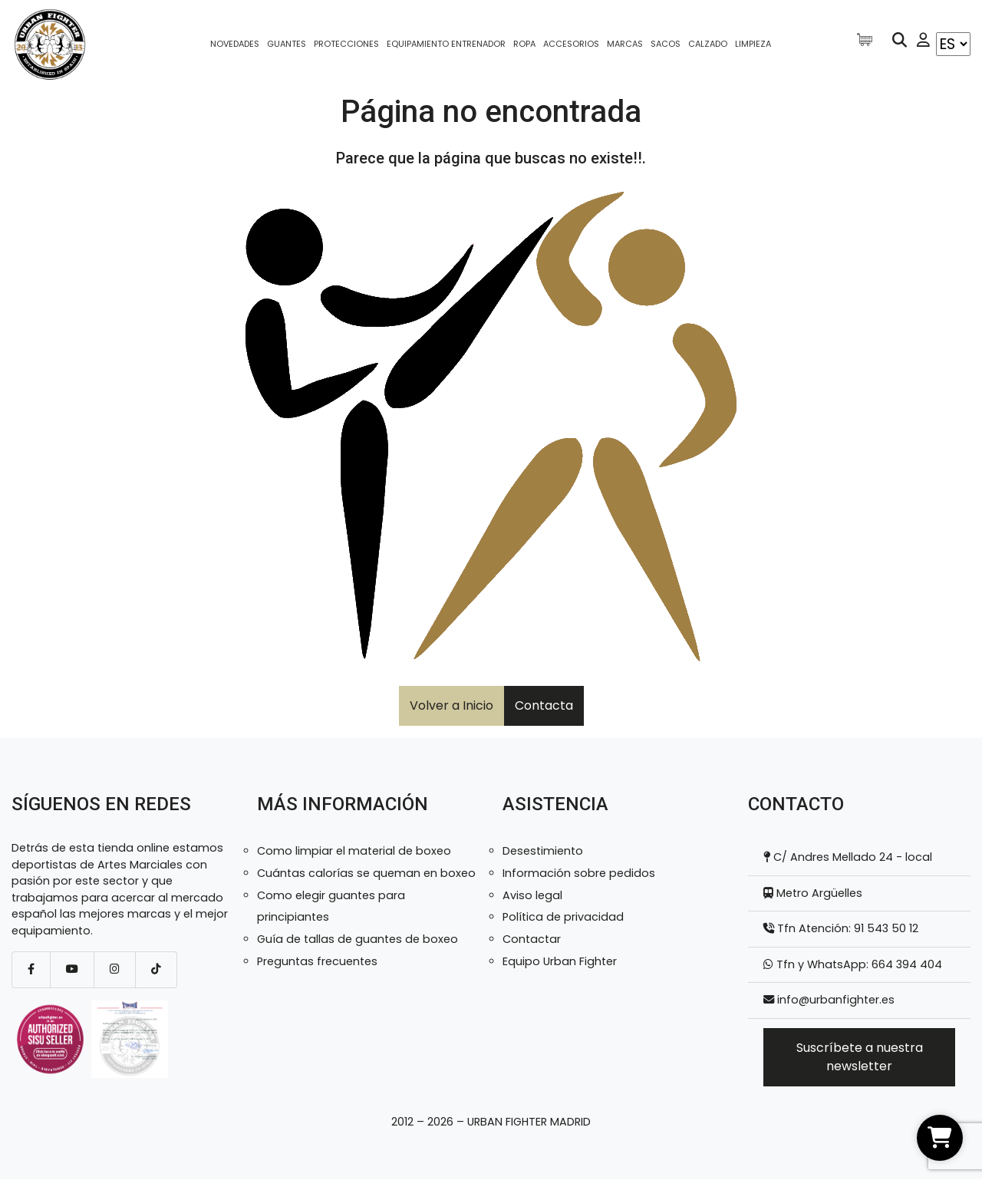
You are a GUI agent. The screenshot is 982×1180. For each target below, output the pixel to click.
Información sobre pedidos (579, 873)
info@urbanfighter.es (836, 999)
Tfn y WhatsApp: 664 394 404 (857, 964)
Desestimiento (543, 851)
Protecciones (346, 44)
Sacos (665, 44)
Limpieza (753, 44)
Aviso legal (532, 895)
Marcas (625, 44)
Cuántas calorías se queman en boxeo (366, 873)
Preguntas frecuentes (317, 961)
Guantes (286, 44)
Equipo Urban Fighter (560, 961)
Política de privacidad (563, 917)
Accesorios (571, 44)
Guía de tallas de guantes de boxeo (357, 939)
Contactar (532, 939)
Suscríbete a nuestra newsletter (859, 1057)
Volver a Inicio (451, 705)
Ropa (524, 44)
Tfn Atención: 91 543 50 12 (846, 928)
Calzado (707, 44)
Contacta (544, 705)
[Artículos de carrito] (868, 39)
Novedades (234, 44)
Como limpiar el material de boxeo (354, 851)
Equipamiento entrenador (446, 44)
